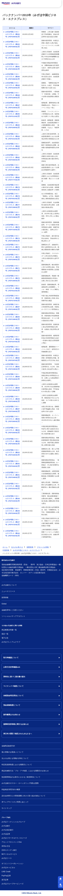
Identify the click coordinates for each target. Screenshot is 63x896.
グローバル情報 (43, 547)
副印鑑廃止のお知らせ (11, 715)
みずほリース (7, 858)
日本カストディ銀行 (9, 850)
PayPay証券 (6, 876)
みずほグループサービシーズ (12, 884)
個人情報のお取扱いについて (12, 752)
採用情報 (5, 597)
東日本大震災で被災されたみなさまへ (17, 734)
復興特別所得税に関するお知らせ (16, 724)
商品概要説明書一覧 (9, 630)
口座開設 (60, 886)
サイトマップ (7, 808)
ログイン (60, 880)
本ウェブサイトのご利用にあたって (15, 802)
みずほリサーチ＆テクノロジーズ (14, 838)
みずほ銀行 (6, 826)
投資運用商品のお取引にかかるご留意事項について (21, 777)
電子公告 (5, 638)
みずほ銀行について (9, 585)
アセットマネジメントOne (12, 842)
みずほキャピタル (8, 867)
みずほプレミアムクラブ (11, 642)
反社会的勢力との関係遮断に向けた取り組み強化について (23, 796)
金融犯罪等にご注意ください (12, 610)
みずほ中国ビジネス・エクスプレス (26, 550)
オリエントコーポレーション (12, 863)
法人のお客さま (17, 547)
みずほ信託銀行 (7, 830)
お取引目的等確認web (11, 667)
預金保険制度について (11, 705)
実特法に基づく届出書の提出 (14, 677)
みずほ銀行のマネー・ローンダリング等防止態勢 (20, 783)
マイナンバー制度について (13, 686)
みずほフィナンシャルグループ (13, 822)
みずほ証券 (6, 834)
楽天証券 (5, 880)
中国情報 (6, 550)
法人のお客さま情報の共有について (15, 758)
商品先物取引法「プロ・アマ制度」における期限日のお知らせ (25, 771)
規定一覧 (5, 634)
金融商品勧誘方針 (8, 746)
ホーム (5, 547)
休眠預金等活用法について (13, 695)
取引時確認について (11, 657)
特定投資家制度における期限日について (17, 764)
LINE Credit (6, 871)
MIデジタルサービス (9, 854)
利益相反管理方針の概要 (11, 789)
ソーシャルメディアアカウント (13, 616)
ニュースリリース (8, 591)
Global (4, 604)
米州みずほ (6, 846)
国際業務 (30, 547)
